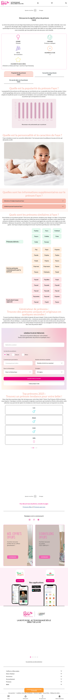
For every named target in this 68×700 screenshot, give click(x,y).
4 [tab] (36, 447)
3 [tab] (34, 447)
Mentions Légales (38, 693)
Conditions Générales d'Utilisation (24, 693)
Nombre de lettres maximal (42, 359)
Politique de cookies (55, 693)
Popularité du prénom (18, 73)
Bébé (7, 684)
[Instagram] (29, 519)
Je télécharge (20, 580)
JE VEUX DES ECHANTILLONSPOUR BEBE (34, 690)
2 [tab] (33, 447)
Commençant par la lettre (11, 359)
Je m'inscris (12, 557)
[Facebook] (34, 519)
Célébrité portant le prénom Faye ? (13, 206)
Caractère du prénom (49, 73)
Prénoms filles (27, 507)
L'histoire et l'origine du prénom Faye (14, 201)
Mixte (26, 354)
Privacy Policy (46, 693)
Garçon (17, 354)
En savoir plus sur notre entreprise (34, 661)
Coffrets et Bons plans (12, 671)
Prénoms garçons (39, 507)
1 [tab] (31, 447)
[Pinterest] (38, 519)
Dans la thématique (9, 368)
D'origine (37, 368)
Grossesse (9, 676)
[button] (8, 697)
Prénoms (8, 682)
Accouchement (10, 679)
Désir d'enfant (10, 674)
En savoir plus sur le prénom (18, 81)
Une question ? (11, 693)
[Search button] (66, 3)
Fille (8, 354)
